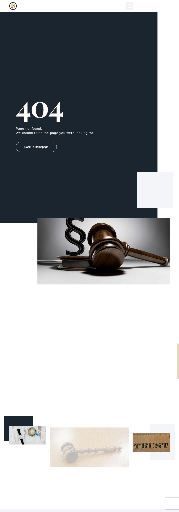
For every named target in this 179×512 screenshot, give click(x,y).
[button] (130, 6)
